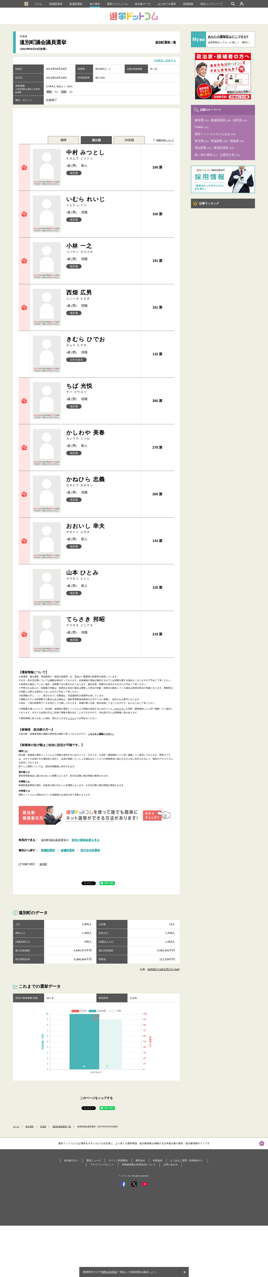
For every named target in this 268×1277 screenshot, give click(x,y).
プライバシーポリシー (102, 1164)
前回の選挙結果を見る (86, 840)
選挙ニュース (93, 1160)
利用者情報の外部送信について (139, 1164)
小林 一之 (102, 248)
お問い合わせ (170, 1164)
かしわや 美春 (102, 434)
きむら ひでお (102, 341)
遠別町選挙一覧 (165, 42)
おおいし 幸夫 (102, 528)
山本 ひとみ (102, 574)
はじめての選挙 (167, 3)
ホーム (16, 1126)
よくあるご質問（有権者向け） (187, 1160)
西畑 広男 (102, 294)
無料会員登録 (109, 1271)
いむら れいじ (102, 201)
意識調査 (188, 3)
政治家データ (143, 3)
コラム (38, 3)
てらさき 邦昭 (102, 621)
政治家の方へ (71, 1160)
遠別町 (43, 864)
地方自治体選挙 (90, 850)
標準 (63, 140)
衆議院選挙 (55, 3)
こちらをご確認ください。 (101, 734)
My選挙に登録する (165, 60)
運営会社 (140, 1160)
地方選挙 (95, 3)
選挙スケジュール (117, 3)
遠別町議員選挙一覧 (61, 1126)
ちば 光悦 (102, 388)
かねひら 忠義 (102, 481)
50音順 (129, 140)
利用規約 (157, 1160)
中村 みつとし (102, 154)
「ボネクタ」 (119, 709)
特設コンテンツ (211, 3)
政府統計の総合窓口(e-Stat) (164, 969)
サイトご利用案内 (118, 1160)
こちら (71, 718)
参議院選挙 (75, 3)
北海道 (43, 1126)
